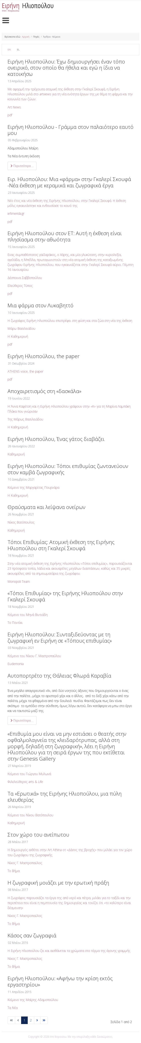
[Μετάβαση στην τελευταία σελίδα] (44, 1020)
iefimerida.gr (16, 213)
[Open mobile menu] (6, 20)
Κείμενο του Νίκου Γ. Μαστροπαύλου (34, 656)
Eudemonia (16, 664)
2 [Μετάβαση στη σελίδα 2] (31, 1020)
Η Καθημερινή (18, 336)
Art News (14, 107)
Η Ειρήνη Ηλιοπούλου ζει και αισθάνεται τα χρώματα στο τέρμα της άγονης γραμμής (69, 950)
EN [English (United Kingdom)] (9, 49)
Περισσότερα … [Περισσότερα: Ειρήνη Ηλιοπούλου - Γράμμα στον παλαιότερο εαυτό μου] (22, 166)
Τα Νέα (13, 1007)
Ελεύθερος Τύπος (21, 285)
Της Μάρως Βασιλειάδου (25, 419)
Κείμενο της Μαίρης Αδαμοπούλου (33, 1000)
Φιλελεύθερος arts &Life (25, 781)
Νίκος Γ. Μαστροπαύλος (25, 863)
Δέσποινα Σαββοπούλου (25, 277)
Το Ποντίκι (15, 622)
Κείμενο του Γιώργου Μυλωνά (29, 774)
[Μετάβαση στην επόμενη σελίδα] (37, 1020)
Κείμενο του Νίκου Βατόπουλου (31, 815)
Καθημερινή (16, 454)
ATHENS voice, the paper (25, 371)
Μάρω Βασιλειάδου (22, 328)
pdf (10, 115)
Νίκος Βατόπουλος (21, 522)
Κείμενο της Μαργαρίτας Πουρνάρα (33, 487)
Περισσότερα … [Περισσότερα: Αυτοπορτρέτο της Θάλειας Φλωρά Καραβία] (22, 720)
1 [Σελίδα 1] (24, 1020)
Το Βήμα (14, 871)
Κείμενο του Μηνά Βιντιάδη (28, 614)
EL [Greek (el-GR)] (18, 49)
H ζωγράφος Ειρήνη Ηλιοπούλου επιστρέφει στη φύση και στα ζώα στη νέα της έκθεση (70, 320)
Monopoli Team (19, 581)
